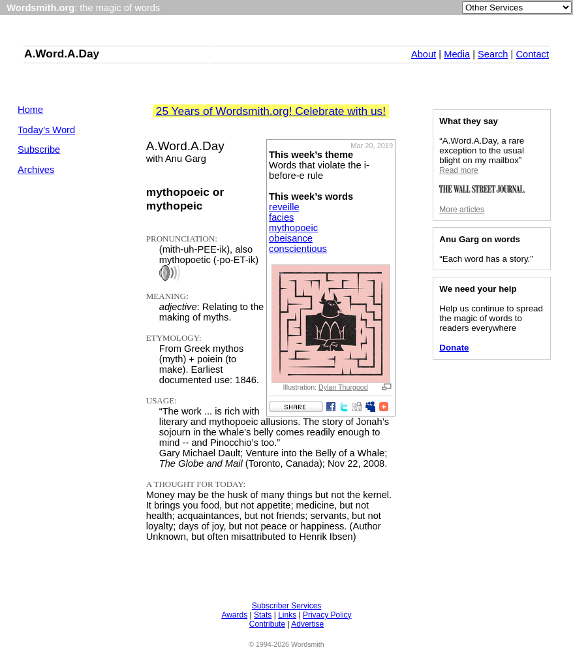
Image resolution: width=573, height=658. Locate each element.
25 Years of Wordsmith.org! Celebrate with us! (271, 111)
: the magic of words (83, 8)
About (423, 54)
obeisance (291, 238)
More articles (461, 209)
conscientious (298, 248)
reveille (284, 207)
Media (457, 54)
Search (493, 54)
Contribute (267, 624)
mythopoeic (293, 228)
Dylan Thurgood (343, 387)
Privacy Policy (327, 614)
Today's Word (46, 130)
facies (281, 217)
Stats (262, 614)
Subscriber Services (287, 605)
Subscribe (39, 149)
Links (287, 614)
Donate (454, 347)
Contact (532, 54)
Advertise (307, 624)
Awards (234, 614)
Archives (36, 169)
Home (30, 109)
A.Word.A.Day (61, 53)
